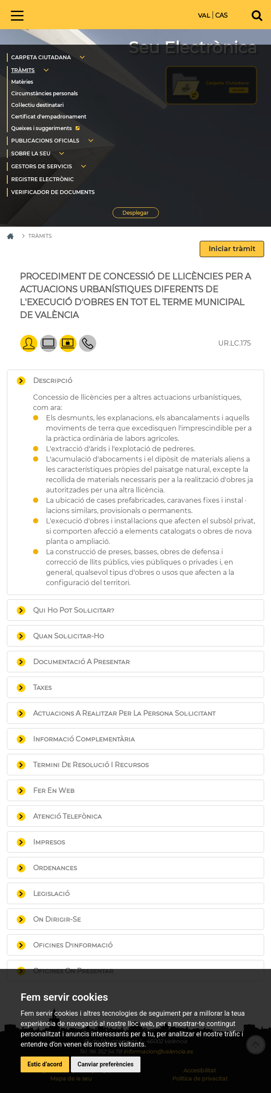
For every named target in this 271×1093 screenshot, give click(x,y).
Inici (88, 14)
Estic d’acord (44, 1064)
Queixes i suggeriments (41, 128)
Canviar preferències (106, 1064)
